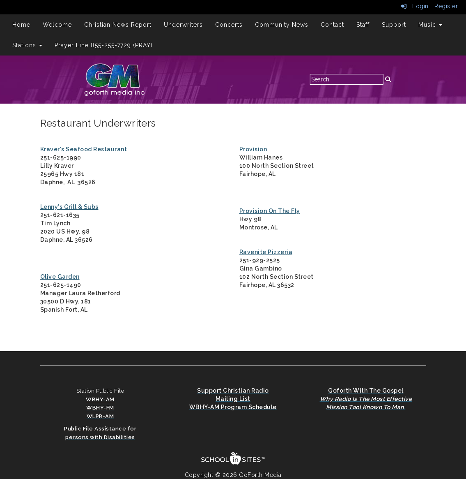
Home (21, 24)
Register (446, 6)
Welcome (57, 24)
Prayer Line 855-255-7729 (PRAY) (104, 45)
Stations (27, 45)
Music (430, 24)
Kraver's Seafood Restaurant (83, 149)
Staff (363, 24)
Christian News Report (118, 24)
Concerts (229, 24)
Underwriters (183, 24)
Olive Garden (60, 276)
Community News (281, 24)
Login (415, 6)
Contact (332, 24)
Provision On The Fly (269, 211)
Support (394, 24)
